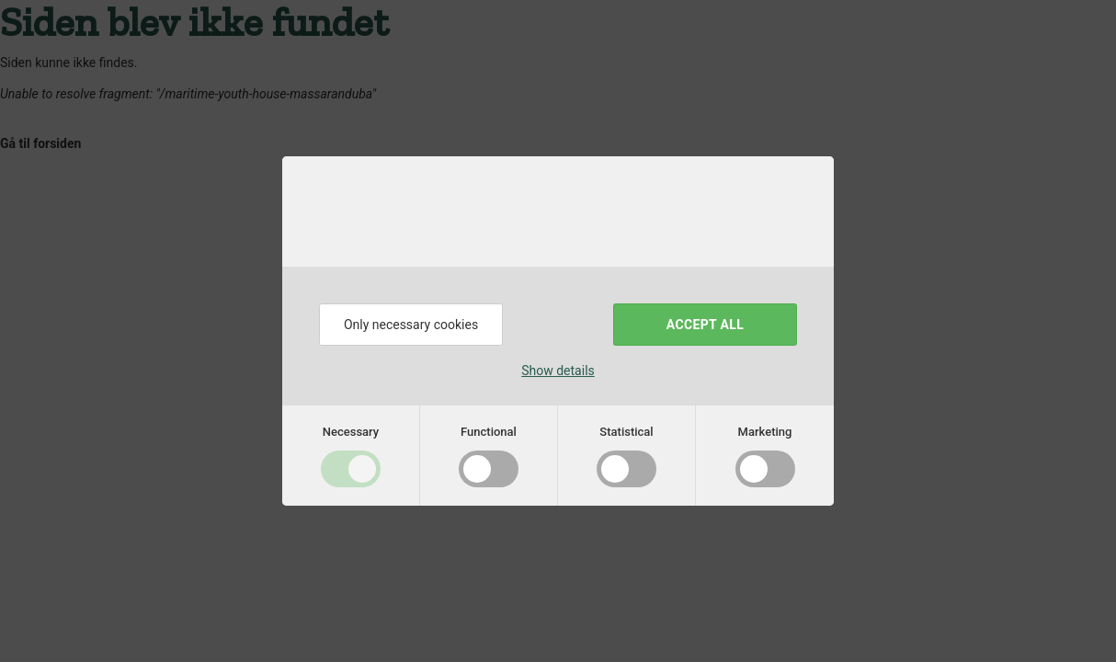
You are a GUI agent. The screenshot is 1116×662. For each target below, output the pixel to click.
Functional (489, 432)
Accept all (705, 324)
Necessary (351, 432)
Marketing (765, 432)
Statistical (626, 432)
